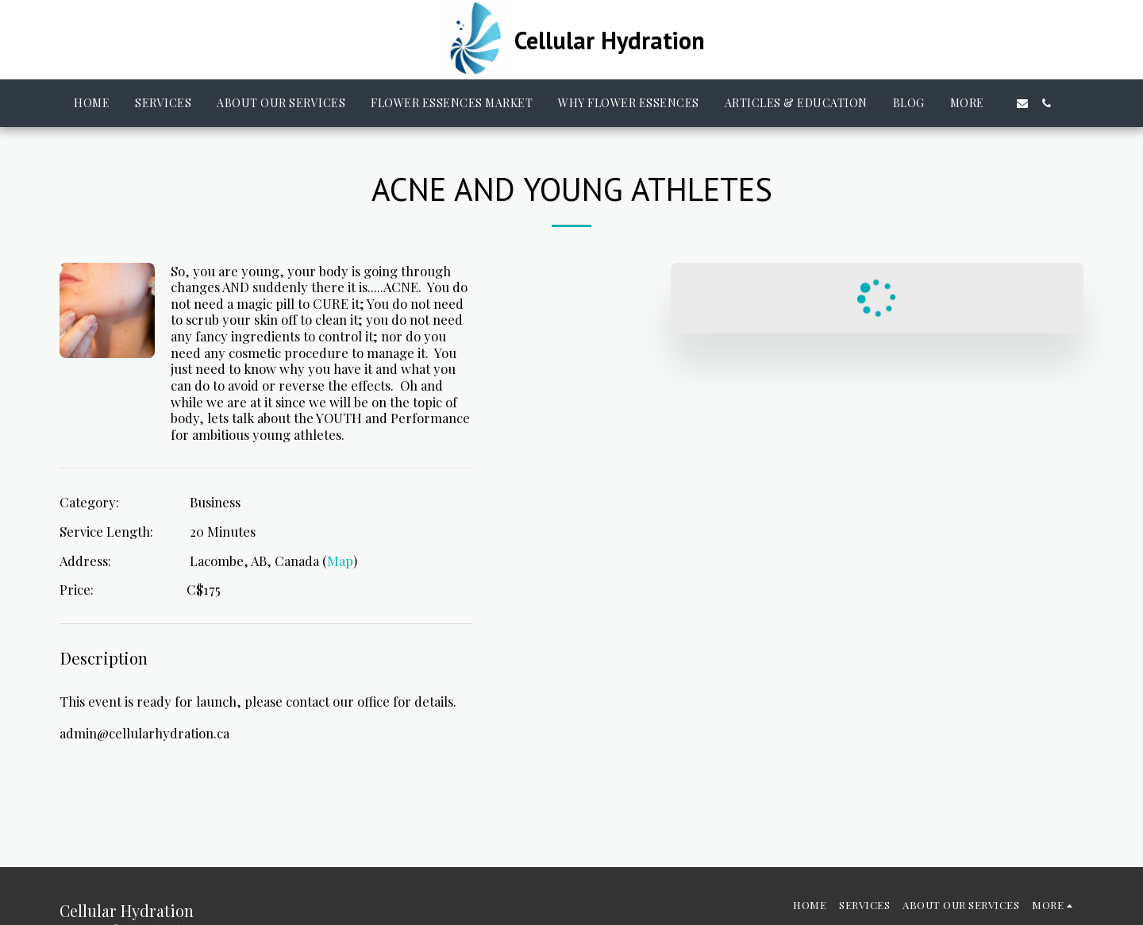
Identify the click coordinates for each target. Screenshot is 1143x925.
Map (340, 560)
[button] (1022, 103)
